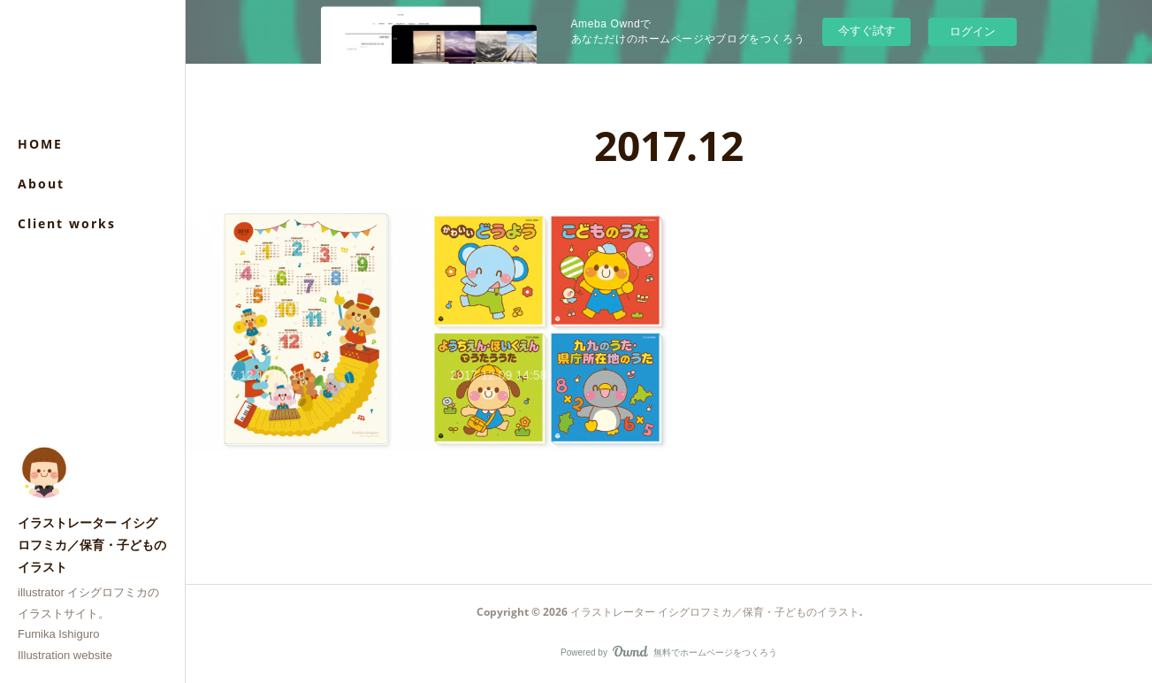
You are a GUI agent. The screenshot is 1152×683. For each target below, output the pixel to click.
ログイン (973, 31)
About (41, 183)
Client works (67, 223)
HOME (40, 143)
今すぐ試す (867, 30)
